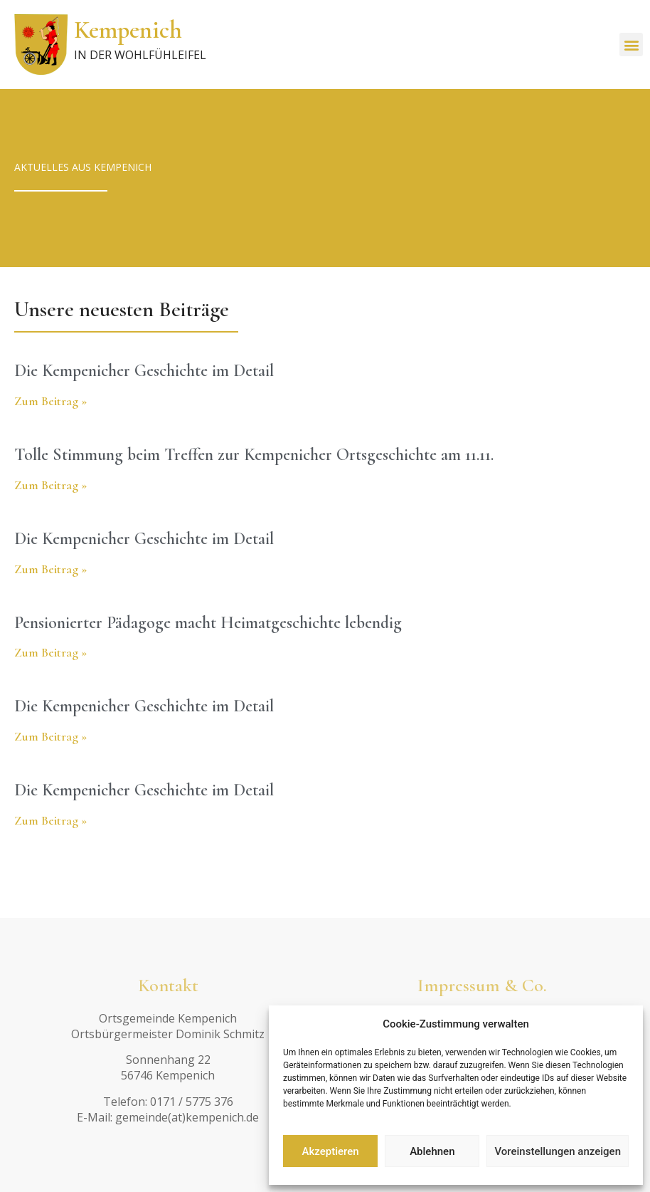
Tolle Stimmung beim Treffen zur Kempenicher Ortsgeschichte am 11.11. (254, 454)
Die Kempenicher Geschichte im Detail (144, 370)
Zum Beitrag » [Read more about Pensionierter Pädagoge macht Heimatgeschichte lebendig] (50, 652)
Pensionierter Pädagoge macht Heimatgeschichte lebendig (208, 622)
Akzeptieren (330, 1151)
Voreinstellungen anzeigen (557, 1151)
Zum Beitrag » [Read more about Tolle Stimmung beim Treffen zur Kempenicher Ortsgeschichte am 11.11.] (50, 485)
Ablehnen (432, 1151)
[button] (631, 44)
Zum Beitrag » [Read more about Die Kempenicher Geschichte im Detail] (50, 401)
